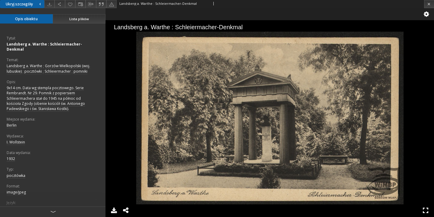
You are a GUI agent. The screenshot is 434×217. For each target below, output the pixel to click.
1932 (11, 158)
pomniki (80, 71)
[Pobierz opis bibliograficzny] (91, 4)
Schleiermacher (58, 71)
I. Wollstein (16, 142)
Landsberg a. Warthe (24, 65)
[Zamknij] (429, 4)
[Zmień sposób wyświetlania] (80, 4)
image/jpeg (16, 192)
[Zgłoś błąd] (111, 4)
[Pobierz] (49, 4)
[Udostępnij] (60, 4)
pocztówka (16, 175)
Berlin (12, 125)
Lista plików (79, 19)
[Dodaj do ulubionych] (70, 4)
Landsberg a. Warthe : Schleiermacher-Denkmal (44, 47)
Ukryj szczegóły (24, 4)
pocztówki (33, 71)
